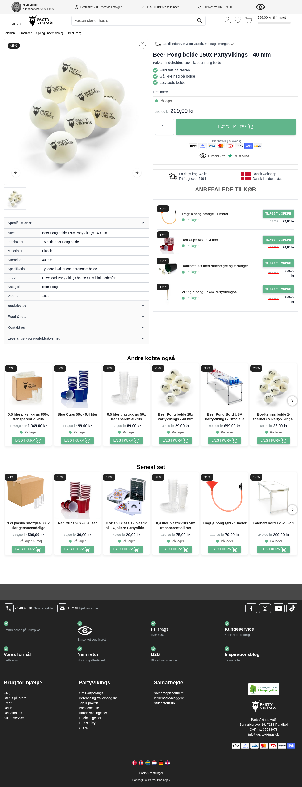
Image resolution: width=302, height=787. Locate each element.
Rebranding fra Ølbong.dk (98, 698)
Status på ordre (15, 698)
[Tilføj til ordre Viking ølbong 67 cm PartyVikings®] (278, 289)
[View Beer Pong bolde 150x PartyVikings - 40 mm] (15, 198)
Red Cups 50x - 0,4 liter (200, 240)
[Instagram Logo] (265, 608)
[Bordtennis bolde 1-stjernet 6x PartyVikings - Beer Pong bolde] (274, 440)
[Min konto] (228, 19)
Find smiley (87, 723)
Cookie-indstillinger (151, 773)
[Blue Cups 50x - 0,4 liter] (77, 440)
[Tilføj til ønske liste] (142, 45)
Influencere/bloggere (169, 698)
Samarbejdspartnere (169, 693)
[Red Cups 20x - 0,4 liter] (77, 549)
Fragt (8, 703)
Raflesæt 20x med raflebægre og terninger (215, 266)
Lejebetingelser (90, 718)
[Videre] (137, 172)
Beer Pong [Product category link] (50, 287)
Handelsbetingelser (93, 713)
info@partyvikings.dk (263, 734)
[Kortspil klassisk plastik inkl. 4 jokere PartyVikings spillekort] (126, 549)
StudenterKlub (164, 703)
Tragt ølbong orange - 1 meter (205, 214)
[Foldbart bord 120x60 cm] (274, 549)
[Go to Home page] (40, 20)
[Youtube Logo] (279, 608)
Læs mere (160, 92)
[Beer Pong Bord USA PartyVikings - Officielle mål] (225, 440)
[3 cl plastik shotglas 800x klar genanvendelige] (28, 549)
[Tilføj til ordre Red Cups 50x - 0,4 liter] (278, 239)
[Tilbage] (16, 172)
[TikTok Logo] (292, 608)
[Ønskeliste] (238, 20)
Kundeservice (14, 718)
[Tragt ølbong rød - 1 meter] (225, 549)
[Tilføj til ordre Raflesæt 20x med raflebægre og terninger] (278, 263)
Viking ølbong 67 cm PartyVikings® (209, 292)
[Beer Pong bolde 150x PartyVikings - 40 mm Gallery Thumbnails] (15, 198)
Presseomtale (89, 708)
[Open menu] (16, 21)
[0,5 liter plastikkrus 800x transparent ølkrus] (28, 440)
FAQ (7, 693)
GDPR (83, 728)
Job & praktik (88, 703)
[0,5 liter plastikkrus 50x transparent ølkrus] (126, 440)
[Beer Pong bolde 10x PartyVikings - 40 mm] (176, 440)
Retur (8, 708)
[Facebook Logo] (251, 608)
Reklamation (13, 713)
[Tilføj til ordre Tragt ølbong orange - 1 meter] (278, 213)
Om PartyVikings (91, 693)
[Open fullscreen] (76, 112)
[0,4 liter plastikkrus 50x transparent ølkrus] (176, 549)
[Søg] (199, 20)
